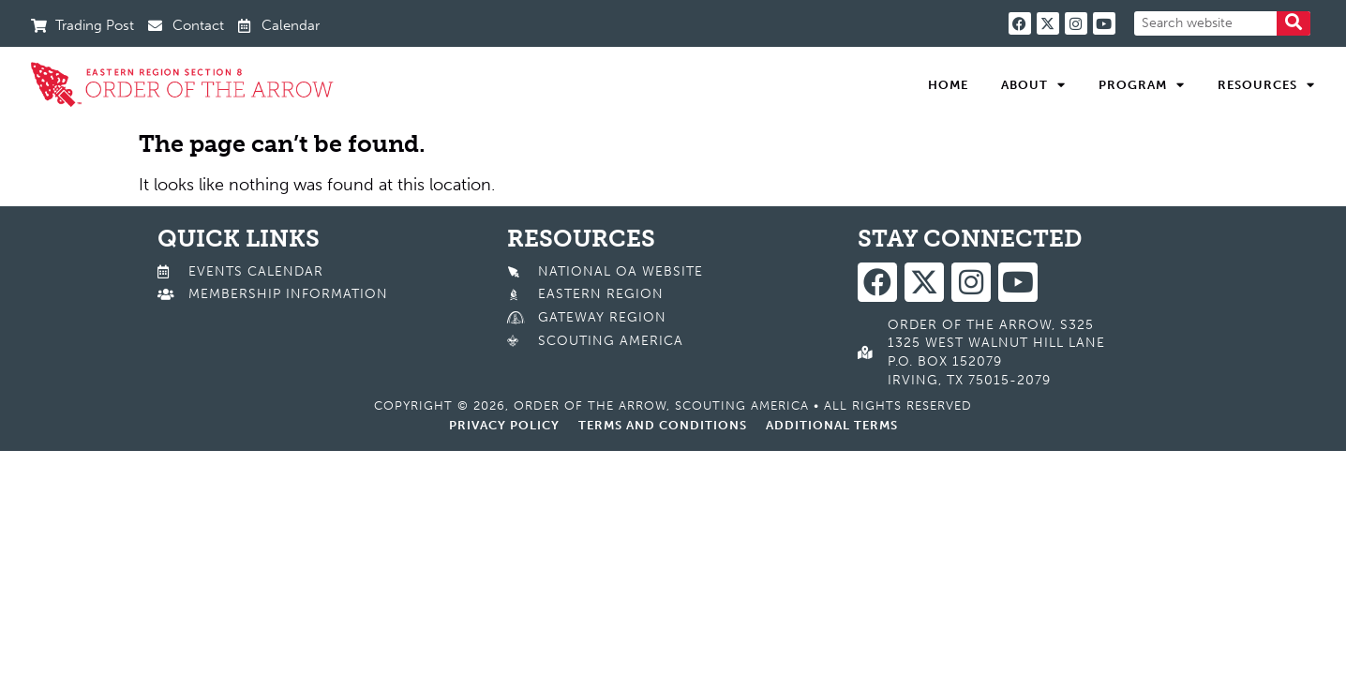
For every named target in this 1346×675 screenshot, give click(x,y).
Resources (1266, 85)
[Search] (1293, 23)
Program (1142, 85)
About (1033, 85)
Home (948, 85)
